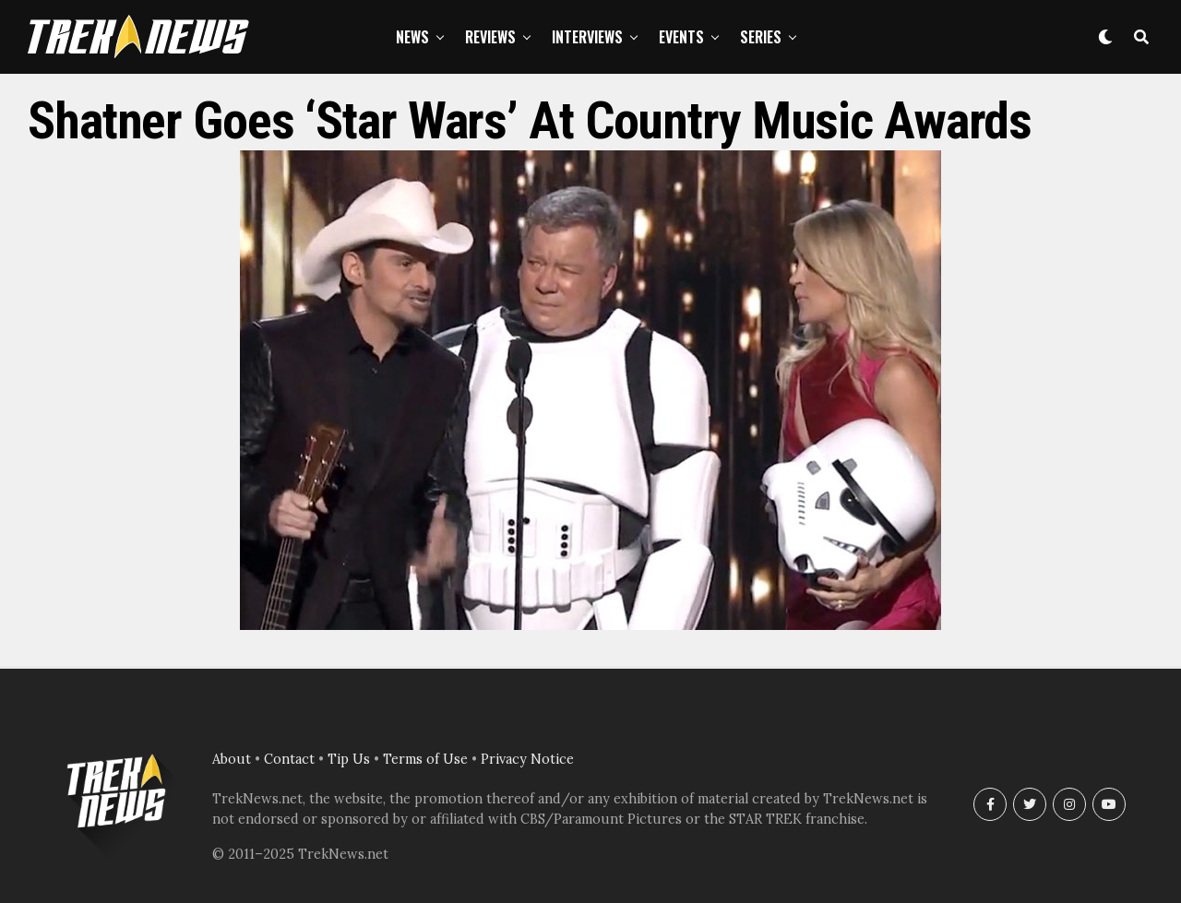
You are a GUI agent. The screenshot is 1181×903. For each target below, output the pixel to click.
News (412, 37)
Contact (289, 759)
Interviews (587, 37)
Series (760, 37)
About (231, 759)
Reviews (490, 37)
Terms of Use (425, 759)
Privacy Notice (527, 759)
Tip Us (349, 759)
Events (681, 37)
